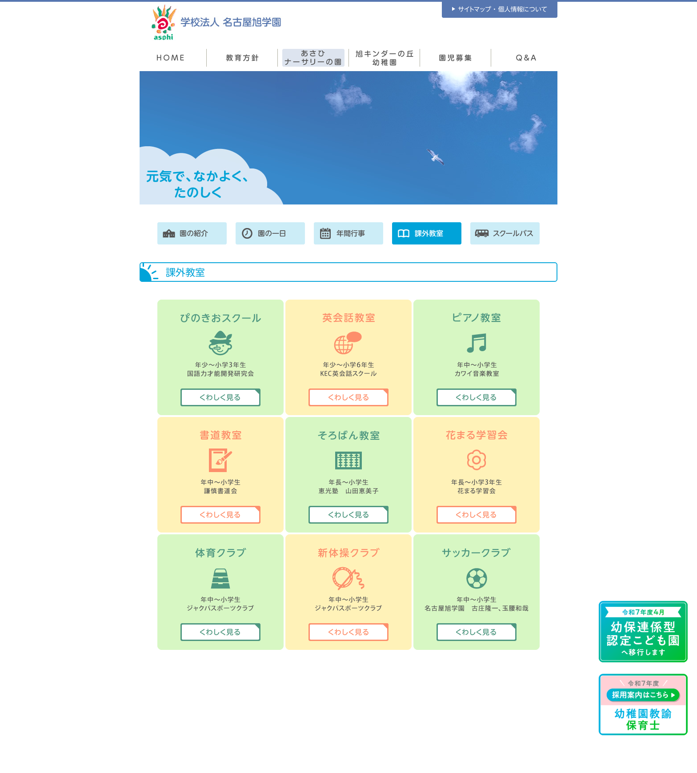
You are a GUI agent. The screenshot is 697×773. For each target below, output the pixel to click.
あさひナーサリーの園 (313, 58)
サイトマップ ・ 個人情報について (499, 10)
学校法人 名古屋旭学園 (216, 22)
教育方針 (242, 58)
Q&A (526, 58)
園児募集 (456, 58)
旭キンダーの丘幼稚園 (384, 58)
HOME (171, 58)
